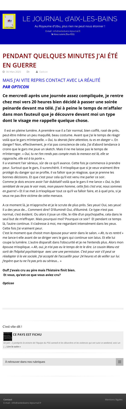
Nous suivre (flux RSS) (63, 34)
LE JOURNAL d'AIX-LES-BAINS (70, 19)
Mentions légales (114, 399)
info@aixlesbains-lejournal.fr (66, 31)
